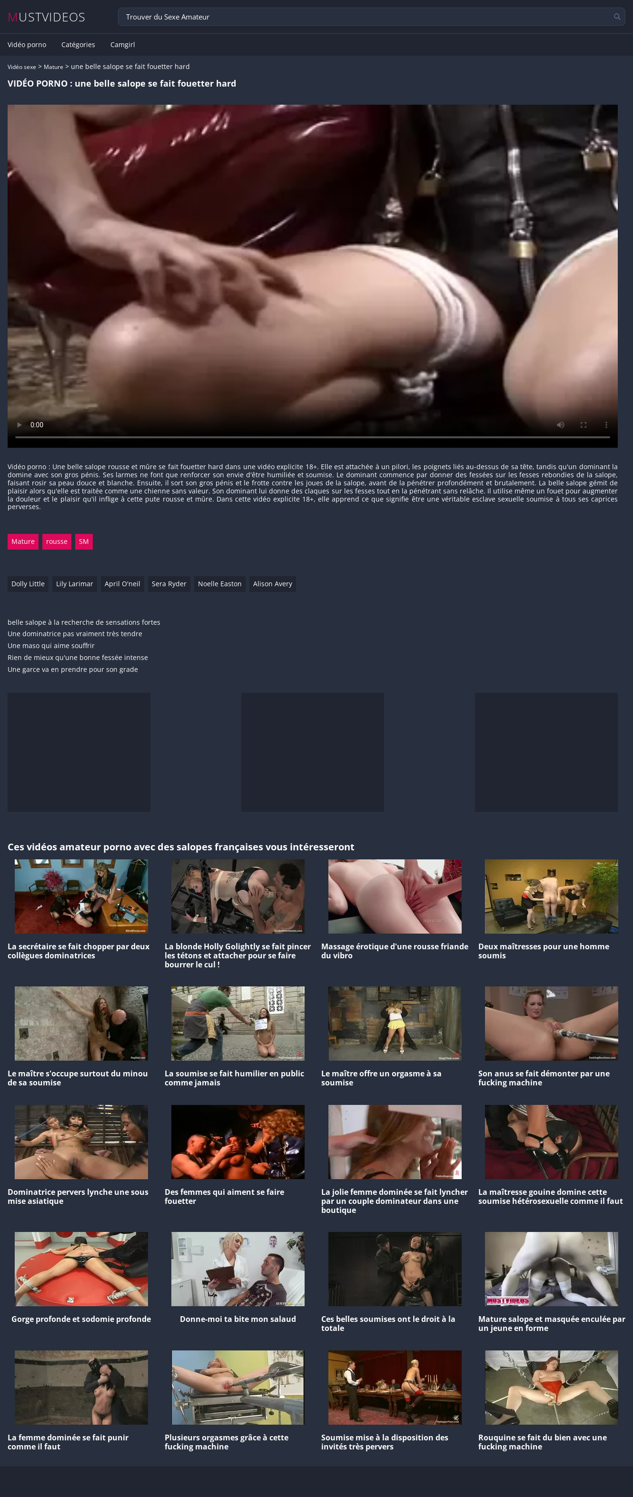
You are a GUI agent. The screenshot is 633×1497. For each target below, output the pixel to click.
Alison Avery (272, 583)
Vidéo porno (27, 44)
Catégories (78, 44)
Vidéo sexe (22, 67)
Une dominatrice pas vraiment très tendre (75, 634)
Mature (53, 67)
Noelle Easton (220, 583)
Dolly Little (28, 583)
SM (84, 541)
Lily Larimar (74, 583)
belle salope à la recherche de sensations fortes (84, 623)
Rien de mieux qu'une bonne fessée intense (78, 658)
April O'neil (122, 583)
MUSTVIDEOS (47, 17)
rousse (57, 541)
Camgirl (122, 44)
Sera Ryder (169, 583)
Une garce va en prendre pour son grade (73, 670)
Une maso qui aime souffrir (51, 646)
